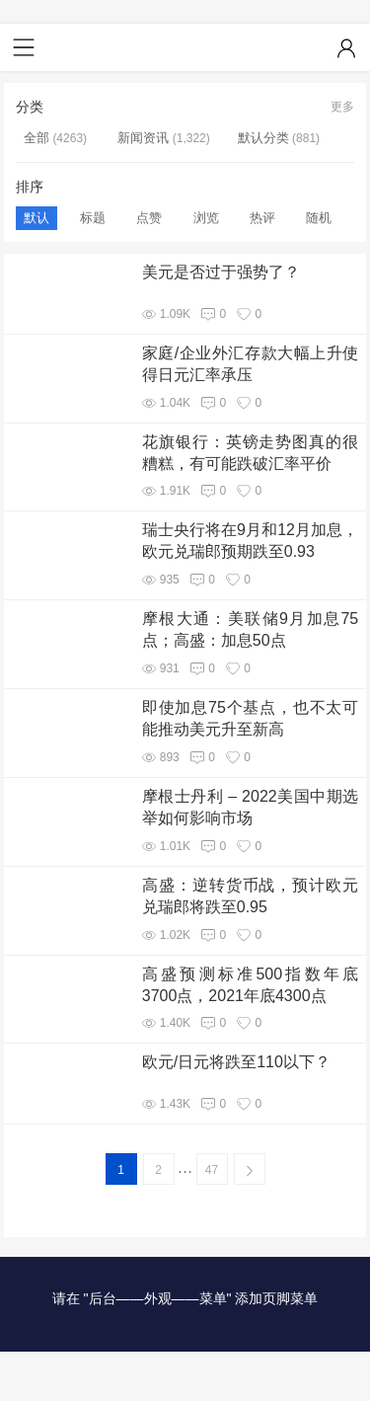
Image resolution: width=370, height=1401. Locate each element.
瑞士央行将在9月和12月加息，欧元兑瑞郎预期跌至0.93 (250, 540)
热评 (262, 217)
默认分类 (263, 137)
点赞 (149, 217)
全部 (38, 137)
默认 (36, 217)
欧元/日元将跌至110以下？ (236, 1061)
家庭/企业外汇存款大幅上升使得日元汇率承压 (250, 364)
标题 (93, 217)
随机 (319, 217)
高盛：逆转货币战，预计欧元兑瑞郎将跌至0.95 (250, 896)
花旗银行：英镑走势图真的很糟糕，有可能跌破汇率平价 (250, 452)
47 (211, 1170)
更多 (342, 107)
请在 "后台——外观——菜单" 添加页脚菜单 (185, 1298)
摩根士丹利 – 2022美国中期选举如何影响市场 (250, 807)
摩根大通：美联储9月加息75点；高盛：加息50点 (250, 629)
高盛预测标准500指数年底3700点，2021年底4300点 (250, 985)
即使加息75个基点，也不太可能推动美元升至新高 (250, 718)
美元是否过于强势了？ (221, 272)
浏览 (206, 217)
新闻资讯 (143, 137)
